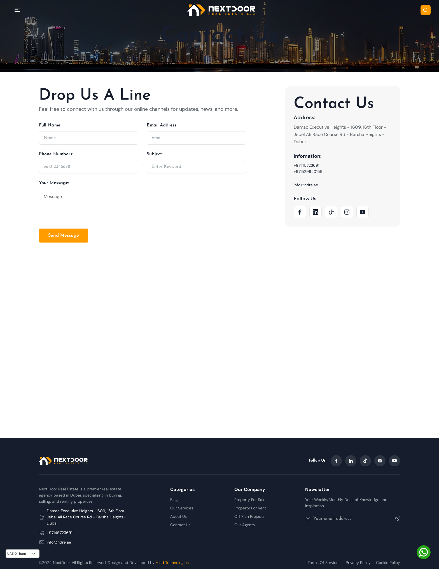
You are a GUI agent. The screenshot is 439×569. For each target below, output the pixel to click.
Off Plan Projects (249, 516)
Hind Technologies (172, 562)
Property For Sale (249, 499)
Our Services (181, 508)
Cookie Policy (388, 562)
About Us (178, 516)
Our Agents (244, 524)
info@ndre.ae (306, 184)
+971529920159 (308, 171)
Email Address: (162, 125)
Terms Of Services (324, 562)
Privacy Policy (358, 562)
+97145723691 (306, 165)
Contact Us (180, 524)
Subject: (155, 154)
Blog (174, 499)
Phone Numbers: (56, 154)
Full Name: (50, 125)
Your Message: (54, 183)
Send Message (63, 235)
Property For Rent (250, 508)
